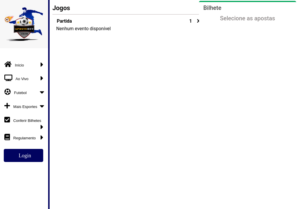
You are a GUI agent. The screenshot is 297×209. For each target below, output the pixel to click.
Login (25, 155)
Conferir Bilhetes (25, 121)
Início (25, 64)
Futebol (25, 92)
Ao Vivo (25, 78)
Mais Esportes (25, 106)
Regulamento (25, 137)
